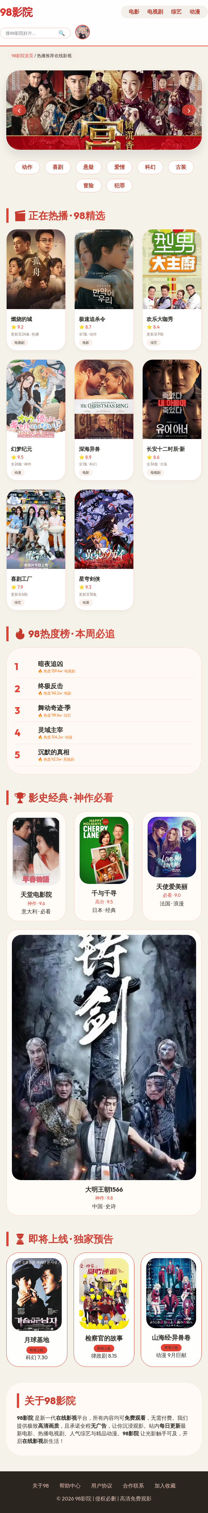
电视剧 (155, 11)
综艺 (176, 11)
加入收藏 (165, 1485)
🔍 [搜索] (61, 33)
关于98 (40, 1485)
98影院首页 (22, 55)
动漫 (195, 11)
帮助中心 (70, 1485)
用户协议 (101, 1485)
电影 (134, 11)
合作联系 (133, 1485)
